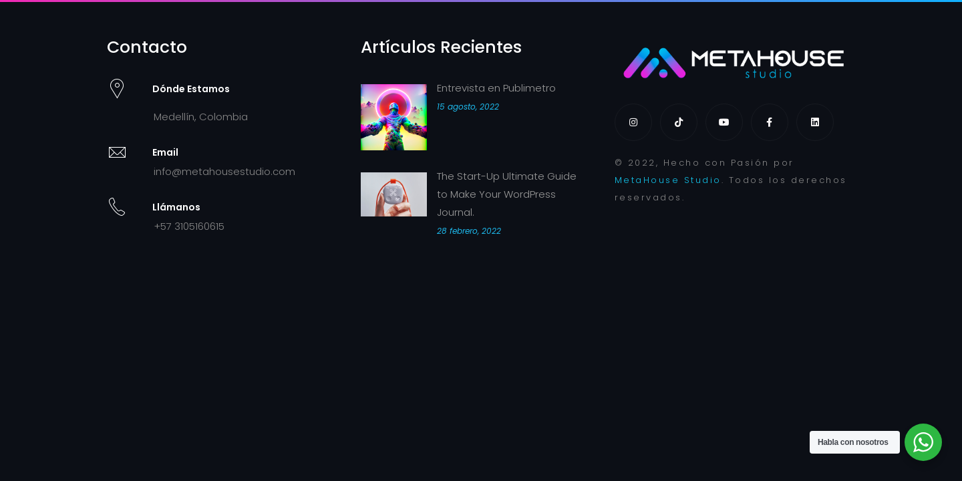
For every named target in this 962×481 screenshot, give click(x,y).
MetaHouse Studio (668, 180)
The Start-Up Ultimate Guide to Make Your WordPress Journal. (507, 194)
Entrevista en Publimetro (496, 88)
